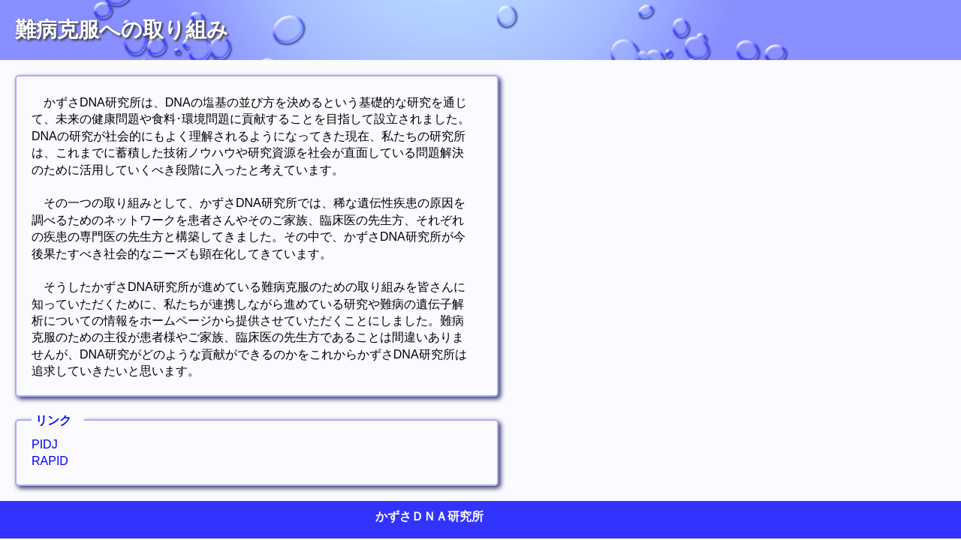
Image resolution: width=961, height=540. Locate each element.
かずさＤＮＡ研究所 (429, 516)
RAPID (50, 460)
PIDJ (45, 444)
